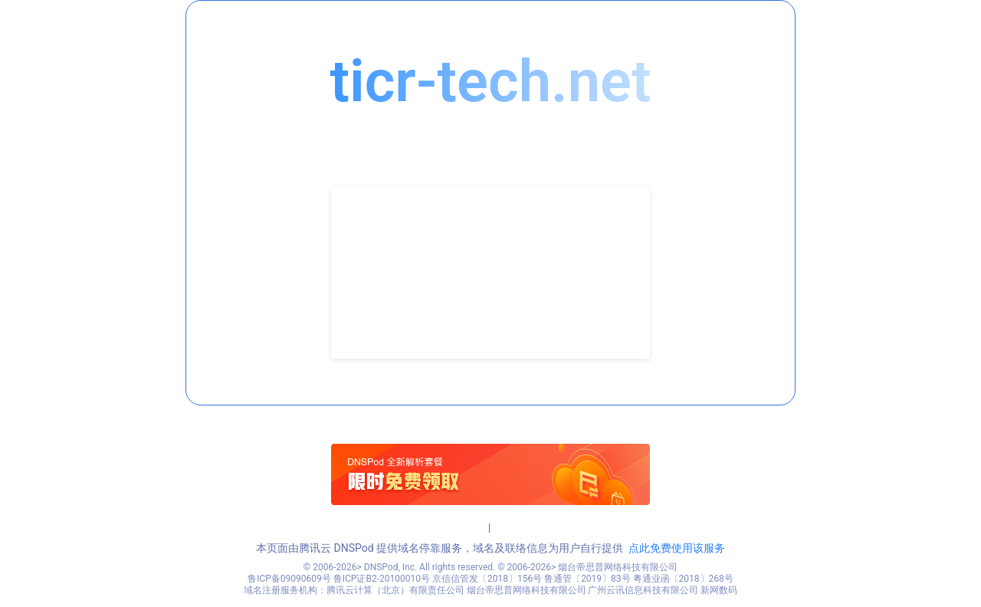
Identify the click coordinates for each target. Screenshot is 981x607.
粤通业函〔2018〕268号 (683, 578)
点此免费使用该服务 (676, 548)
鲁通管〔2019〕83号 (587, 578)
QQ (363, 310)
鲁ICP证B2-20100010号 (381, 578)
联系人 (372, 241)
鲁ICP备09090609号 (289, 578)
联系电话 (377, 264)
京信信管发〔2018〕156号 (487, 578)
